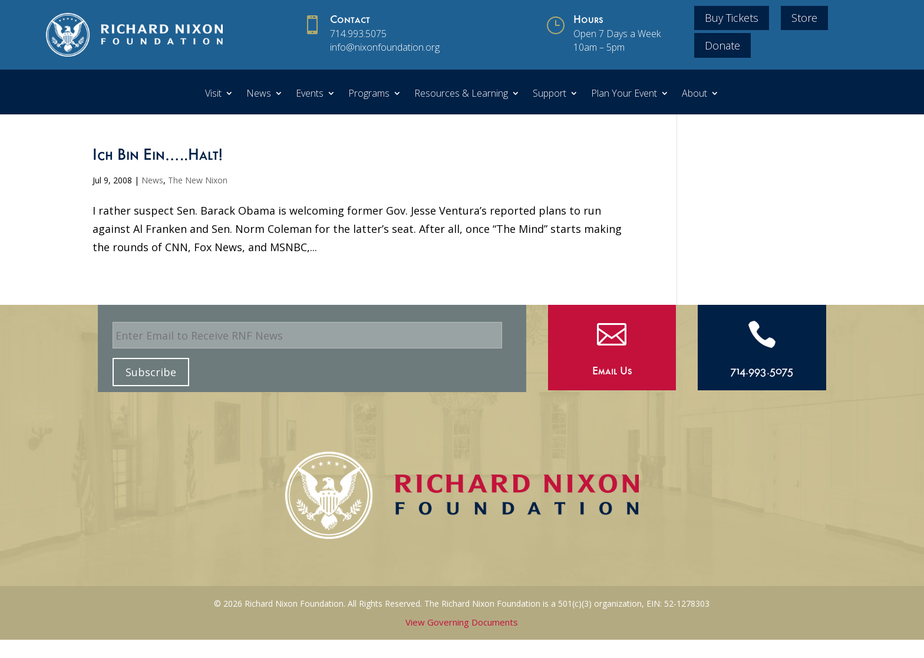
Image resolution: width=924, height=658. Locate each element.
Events (310, 94)
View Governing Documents (461, 622)
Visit (213, 94)
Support (549, 94)
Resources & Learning (461, 94)
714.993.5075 (358, 33)
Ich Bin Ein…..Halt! (158, 157)
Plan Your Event (624, 94)
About (694, 94)
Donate (722, 45)
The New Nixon (197, 180)
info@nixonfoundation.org (385, 47)
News (258, 94)
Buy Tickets (731, 18)
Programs (369, 94)
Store (804, 18)
